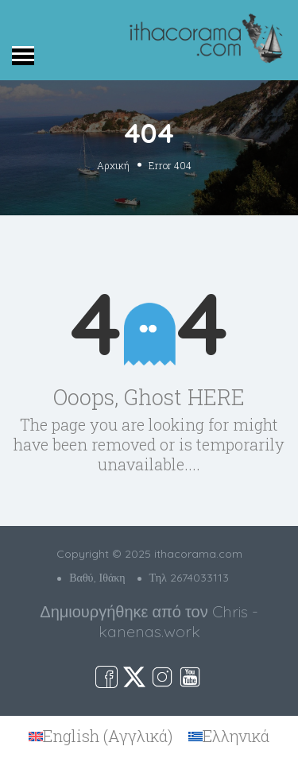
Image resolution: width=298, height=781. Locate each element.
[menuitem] (100, 736)
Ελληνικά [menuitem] (236, 735)
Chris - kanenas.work (178, 621)
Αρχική (113, 164)
